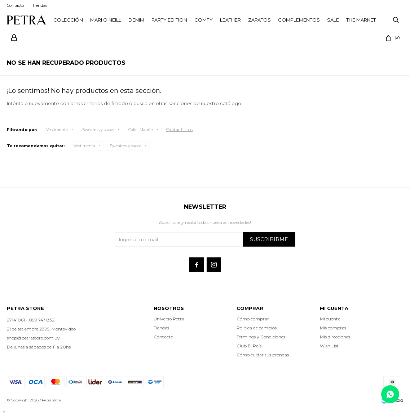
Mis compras (333, 327)
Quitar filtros (179, 129)
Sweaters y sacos (98, 129)
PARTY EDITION (169, 20)
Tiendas (39, 5)
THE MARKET (361, 20)
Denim (136, 20)
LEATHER (230, 20)
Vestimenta (57, 129)
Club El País (249, 345)
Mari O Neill (105, 20)
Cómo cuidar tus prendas (263, 354)
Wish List (329, 345)
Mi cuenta (330, 318)
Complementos (299, 20)
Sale (333, 20)
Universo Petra (169, 318)
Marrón (140, 129)
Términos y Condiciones (261, 336)
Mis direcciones (335, 336)
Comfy (203, 20)
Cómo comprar (253, 318)
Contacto (15, 5)
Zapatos (259, 20)
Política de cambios (257, 327)
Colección (68, 20)
